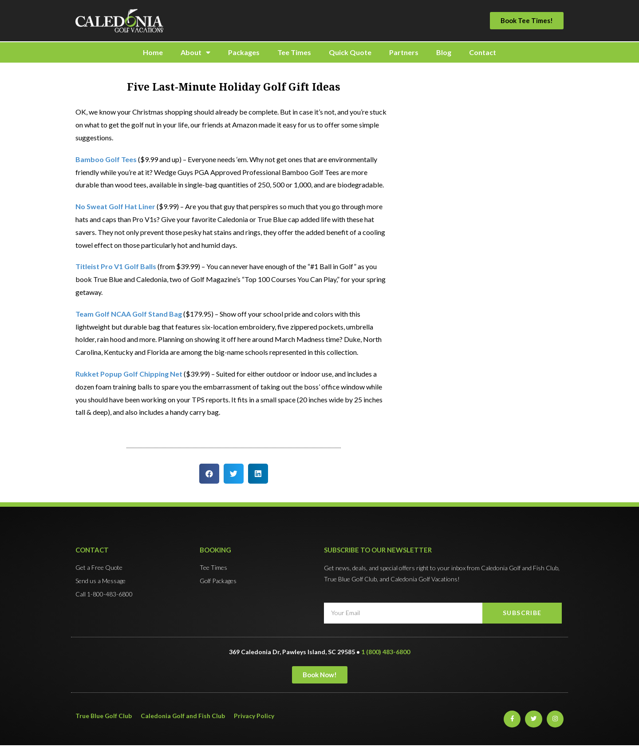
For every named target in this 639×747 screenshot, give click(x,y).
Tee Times (294, 52)
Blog (443, 52)
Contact (482, 52)
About (195, 52)
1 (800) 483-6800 (385, 652)
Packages (244, 52)
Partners (403, 52)
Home (153, 52)
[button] (527, 20)
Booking (215, 550)
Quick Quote (350, 52)
